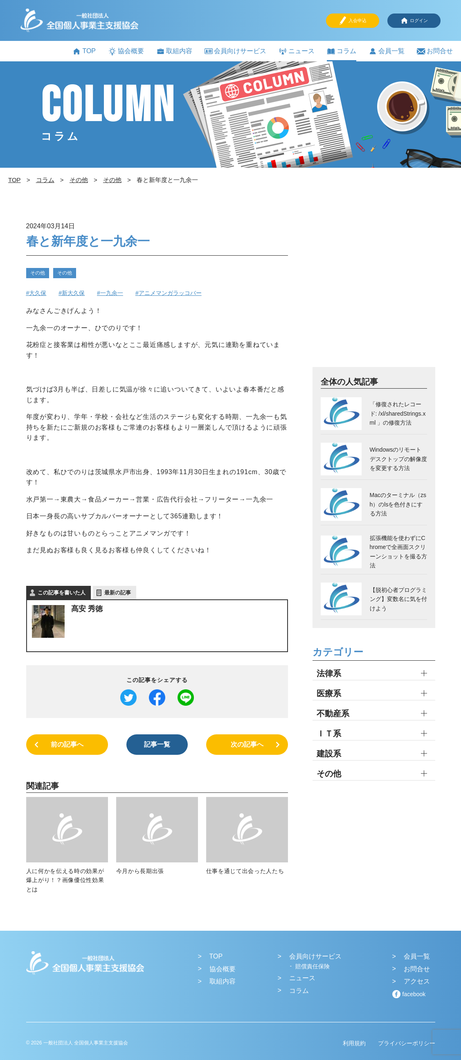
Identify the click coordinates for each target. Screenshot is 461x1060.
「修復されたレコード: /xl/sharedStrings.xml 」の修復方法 (398, 413)
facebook (414, 994)
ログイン (414, 20)
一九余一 (111, 293)
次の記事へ (247, 744)
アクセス (417, 981)
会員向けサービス (235, 50)
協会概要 (126, 51)
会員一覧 (387, 51)
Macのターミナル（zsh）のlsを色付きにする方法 (398, 504)
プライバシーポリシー (406, 1043)
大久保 (37, 293)
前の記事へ (67, 744)
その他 (37, 273)
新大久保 (73, 293)
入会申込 (353, 20)
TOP (84, 51)
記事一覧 (157, 744)
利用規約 (354, 1043)
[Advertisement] (374, 293)
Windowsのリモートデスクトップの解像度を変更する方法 (398, 458)
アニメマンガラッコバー (170, 293)
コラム (341, 51)
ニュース (297, 51)
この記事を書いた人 (61, 593)
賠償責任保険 (312, 966)
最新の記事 (117, 593)
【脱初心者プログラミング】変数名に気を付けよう (398, 599)
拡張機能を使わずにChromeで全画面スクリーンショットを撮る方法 (398, 552)
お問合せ (435, 51)
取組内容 (174, 51)
